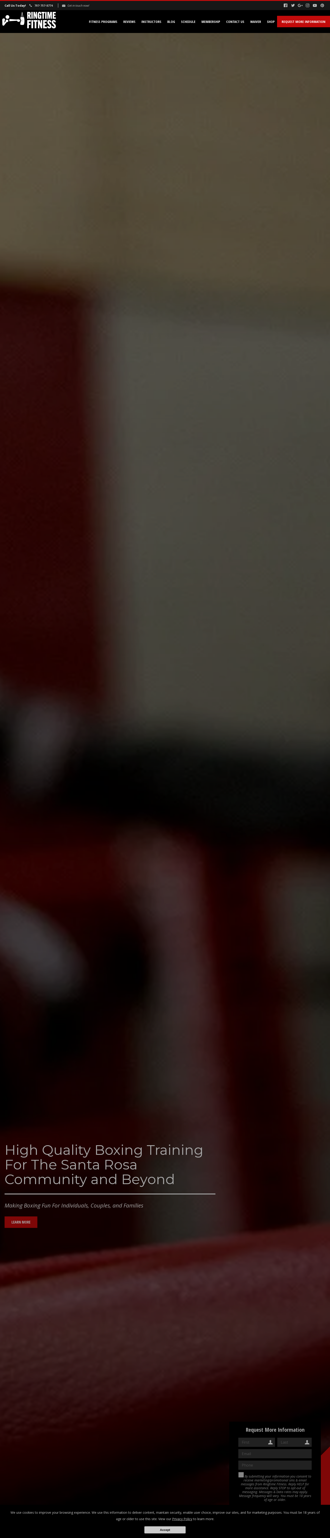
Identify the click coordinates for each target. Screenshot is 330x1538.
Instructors (151, 21)
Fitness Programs (103, 21)
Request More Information (303, 21)
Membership (210, 21)
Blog (171, 21)
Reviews (129, 21)
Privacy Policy (182, 1519)
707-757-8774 (43, 5)
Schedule (188, 21)
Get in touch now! (78, 5)
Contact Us (235, 21)
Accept (165, 1530)
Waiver (255, 21)
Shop (271, 21)
